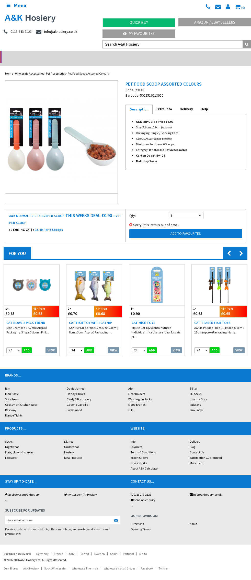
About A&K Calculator (144, 462)
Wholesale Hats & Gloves (119, 562)
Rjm (7, 382)
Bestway (10, 403)
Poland (84, 547)
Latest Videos (220, 55)
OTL (131, 403)
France (58, 547)
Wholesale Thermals (85, 562)
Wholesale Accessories (29, 67)
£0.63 (45, 304)
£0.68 (108, 304)
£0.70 (80, 304)
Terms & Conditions (143, 445)
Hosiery (69, 445)
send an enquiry (143, 493)
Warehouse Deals (157, 55)
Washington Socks (140, 392)
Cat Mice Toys (143, 316)
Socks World (74, 403)
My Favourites (139, 33)
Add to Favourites (185, 227)
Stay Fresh (12, 392)
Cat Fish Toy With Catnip (90, 316)
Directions (137, 517)
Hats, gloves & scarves (19, 445)
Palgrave (195, 398)
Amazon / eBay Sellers (214, 22)
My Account (94, 55)
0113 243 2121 (141, 488)
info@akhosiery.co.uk (206, 488)
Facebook (147, 562)
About (193, 517)
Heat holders (136, 387)
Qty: (132, 209)
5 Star (193, 382)
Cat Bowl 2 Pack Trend (25, 316)
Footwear (11, 451)
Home (9, 67)
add (27, 343)
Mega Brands (136, 398)
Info (133, 435)
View (51, 343)
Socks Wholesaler (55, 562)
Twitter (163, 562)
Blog (192, 440)
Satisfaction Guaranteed (206, 451)
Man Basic (12, 387)
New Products (73, 451)
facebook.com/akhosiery (22, 488)
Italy (71, 547)
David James (75, 382)
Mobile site (196, 456)
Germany (42, 547)
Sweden (99, 547)
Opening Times (141, 522)
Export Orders (139, 451)
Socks (9, 435)
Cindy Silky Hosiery (79, 392)
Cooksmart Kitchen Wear (21, 398)
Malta (143, 547)
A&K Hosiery (31, 562)
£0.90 (143, 304)
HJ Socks (195, 387)
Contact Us (197, 445)
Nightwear (12, 440)
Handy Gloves (76, 387)
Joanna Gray (198, 392)
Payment (136, 440)
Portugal (128, 547)
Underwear (71, 440)
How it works (139, 456)
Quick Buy (139, 22)
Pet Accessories (56, 67)
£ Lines (68, 435)
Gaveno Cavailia (77, 398)
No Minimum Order (31, 55)
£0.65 (17, 304)
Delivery (195, 435)
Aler (130, 382)
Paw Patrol (196, 403)
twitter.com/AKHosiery (80, 488)
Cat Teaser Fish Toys (212, 316)
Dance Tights (13, 409)
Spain (114, 547)
